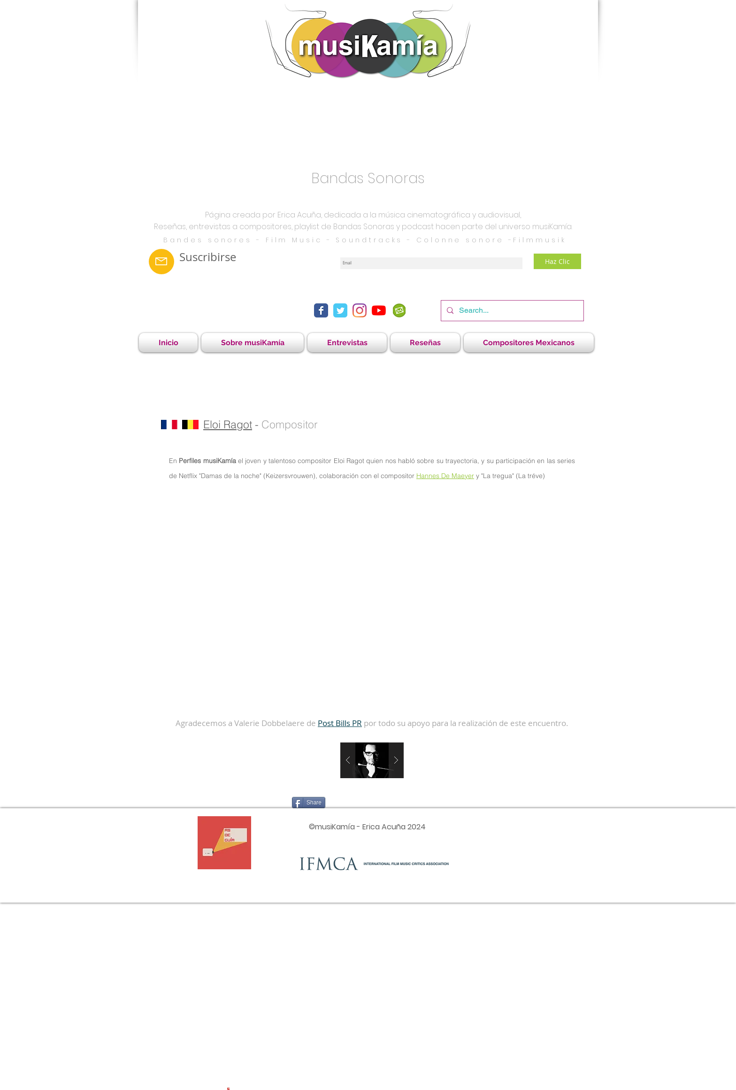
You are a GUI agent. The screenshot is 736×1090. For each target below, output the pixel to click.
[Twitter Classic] (340, 310)
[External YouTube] (372, 600)
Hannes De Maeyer (445, 476)
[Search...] (511, 311)
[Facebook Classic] (321, 310)
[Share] (308, 802)
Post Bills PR (340, 723)
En (174, 460)
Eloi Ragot (227, 424)
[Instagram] (360, 310)
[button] (347, 342)
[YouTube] (379, 310)
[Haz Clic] (557, 261)
